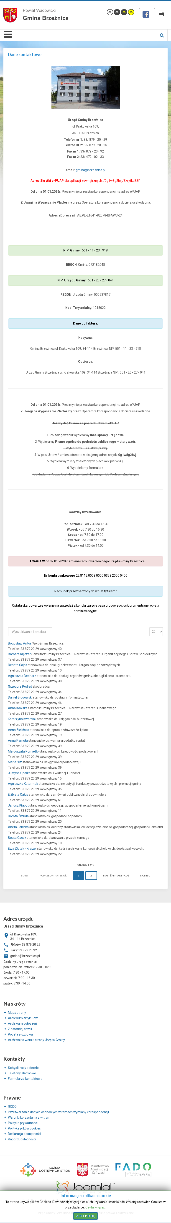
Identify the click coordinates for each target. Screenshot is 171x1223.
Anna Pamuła (18, 740)
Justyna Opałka (19, 773)
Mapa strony (17, 1012)
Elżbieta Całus (18, 794)
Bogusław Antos (20, 643)
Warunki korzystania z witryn (28, 1117)
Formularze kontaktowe (25, 1078)
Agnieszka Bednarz (22, 676)
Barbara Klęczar (19, 654)
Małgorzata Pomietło (23, 751)
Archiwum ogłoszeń (22, 1023)
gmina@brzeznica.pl (90, 170)
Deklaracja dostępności (24, 1134)
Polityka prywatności (23, 1123)
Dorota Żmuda (18, 816)
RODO (12, 1106)
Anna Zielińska (19, 730)
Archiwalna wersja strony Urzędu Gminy (36, 1040)
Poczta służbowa (20, 1034)
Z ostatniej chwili (20, 1029)
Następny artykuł (116, 875)
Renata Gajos (18, 665)
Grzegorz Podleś (20, 686)
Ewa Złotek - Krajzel (22, 848)
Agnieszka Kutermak (23, 783)
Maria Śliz (15, 762)
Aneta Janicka (18, 827)
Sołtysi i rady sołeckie (23, 1068)
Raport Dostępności (22, 1139)
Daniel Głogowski (20, 697)
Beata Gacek (17, 837)
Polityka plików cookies (24, 1128)
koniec (145, 875)
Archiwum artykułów (23, 1018)
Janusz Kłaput (18, 805)
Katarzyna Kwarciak (22, 719)
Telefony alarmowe (22, 1073)
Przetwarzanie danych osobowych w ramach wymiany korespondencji (58, 1112)
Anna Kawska (18, 708)
